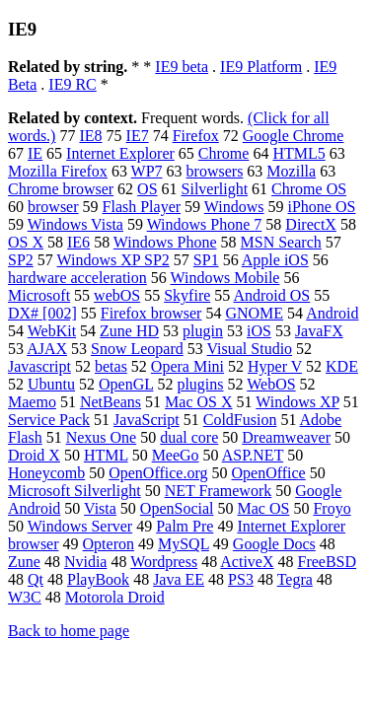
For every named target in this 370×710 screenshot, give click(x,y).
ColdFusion (240, 419)
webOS (117, 295)
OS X (25, 242)
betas (111, 366)
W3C (24, 597)
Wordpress (163, 561)
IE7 (137, 135)
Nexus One (101, 437)
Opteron (108, 543)
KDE (342, 366)
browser (53, 206)
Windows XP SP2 (113, 259)
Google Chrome (293, 135)
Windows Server (80, 526)
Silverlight (215, 188)
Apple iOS (275, 259)
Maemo (32, 401)
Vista (100, 508)
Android (332, 313)
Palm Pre (184, 526)
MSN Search (281, 242)
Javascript (39, 366)
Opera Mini (187, 366)
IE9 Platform (261, 66)
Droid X (34, 455)
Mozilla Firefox (58, 171)
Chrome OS (308, 188)
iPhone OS (322, 206)
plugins (200, 384)
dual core (189, 437)
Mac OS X (198, 401)
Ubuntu (51, 384)
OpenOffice (268, 472)
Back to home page (68, 630)
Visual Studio (250, 348)
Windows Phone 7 (204, 224)
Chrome (224, 153)
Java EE (178, 579)
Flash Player (142, 206)
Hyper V (275, 366)
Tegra (295, 579)
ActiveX (246, 561)
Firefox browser (151, 313)
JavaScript (146, 419)
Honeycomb (46, 472)
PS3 (241, 579)
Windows (234, 206)
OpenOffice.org (158, 472)
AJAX (47, 348)
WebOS (271, 384)
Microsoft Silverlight (74, 490)
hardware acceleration (77, 277)
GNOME (254, 313)
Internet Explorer (120, 153)
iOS (259, 330)
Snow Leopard (137, 348)
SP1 (206, 259)
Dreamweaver (286, 437)
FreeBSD (327, 561)
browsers (215, 171)
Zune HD (129, 330)
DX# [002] (42, 313)
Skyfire (187, 295)
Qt (35, 579)
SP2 (21, 259)
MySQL (183, 543)
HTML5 (298, 153)
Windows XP (297, 401)
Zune (24, 561)
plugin (203, 330)
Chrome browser (60, 188)
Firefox (196, 135)
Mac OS (264, 508)
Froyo (331, 508)
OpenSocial (177, 508)
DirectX (310, 224)
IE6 (78, 242)
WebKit (52, 330)
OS (147, 188)
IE (35, 153)
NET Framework (218, 490)
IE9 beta (181, 66)
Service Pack (49, 419)
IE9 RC (72, 84)
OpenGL (126, 384)
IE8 (90, 135)
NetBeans (110, 401)
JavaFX (319, 330)
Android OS (271, 295)
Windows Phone (165, 242)
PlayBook (98, 579)
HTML (106, 455)
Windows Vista (75, 224)
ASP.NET (252, 455)
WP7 (147, 171)
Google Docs (274, 543)
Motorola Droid (115, 597)
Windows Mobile (225, 277)
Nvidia (86, 561)
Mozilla (291, 171)
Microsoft (39, 295)
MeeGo (175, 455)
